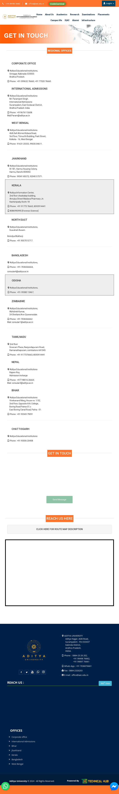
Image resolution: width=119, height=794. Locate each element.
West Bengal (17, 764)
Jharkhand (16, 750)
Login (108, 3)
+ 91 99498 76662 (12, 4)
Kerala (15, 755)
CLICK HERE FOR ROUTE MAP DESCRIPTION (59, 529)
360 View (105, 683)
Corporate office (19, 737)
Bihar (14, 746)
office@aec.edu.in (36, 4)
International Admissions (23, 741)
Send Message (59, 499)
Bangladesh (17, 759)
